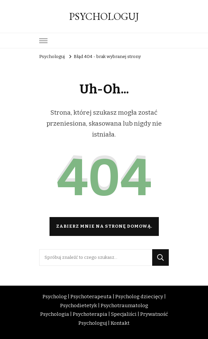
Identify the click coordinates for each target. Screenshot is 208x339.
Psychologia (54, 314)
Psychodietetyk (78, 306)
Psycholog (55, 297)
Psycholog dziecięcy (139, 297)
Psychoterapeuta (91, 297)
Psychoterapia (90, 314)
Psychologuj (92, 323)
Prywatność (154, 314)
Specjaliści (124, 314)
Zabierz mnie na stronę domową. (104, 226)
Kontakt (120, 323)
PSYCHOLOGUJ (104, 16)
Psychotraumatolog (124, 306)
